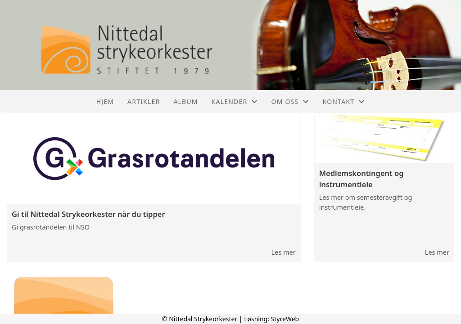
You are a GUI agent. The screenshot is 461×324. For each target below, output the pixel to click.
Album (185, 101)
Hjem (105, 101)
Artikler (143, 101)
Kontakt (344, 101)
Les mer (283, 252)
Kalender (235, 101)
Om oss (290, 101)
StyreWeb (285, 319)
